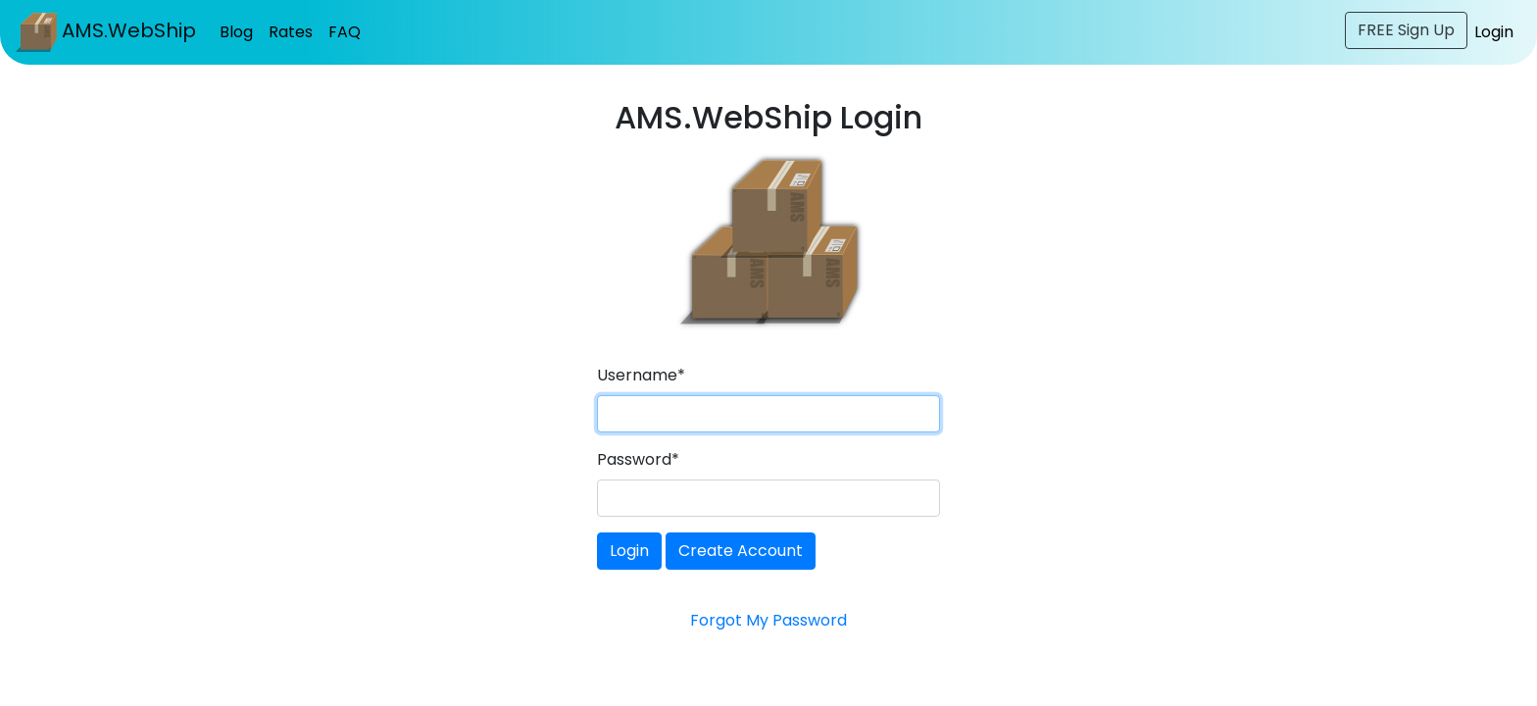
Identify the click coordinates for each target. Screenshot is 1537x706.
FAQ (344, 32)
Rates (291, 32)
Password (638, 459)
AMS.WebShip (106, 32)
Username (641, 375)
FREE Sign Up (1406, 30)
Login (1493, 32)
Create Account (740, 550)
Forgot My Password (768, 620)
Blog (236, 32)
